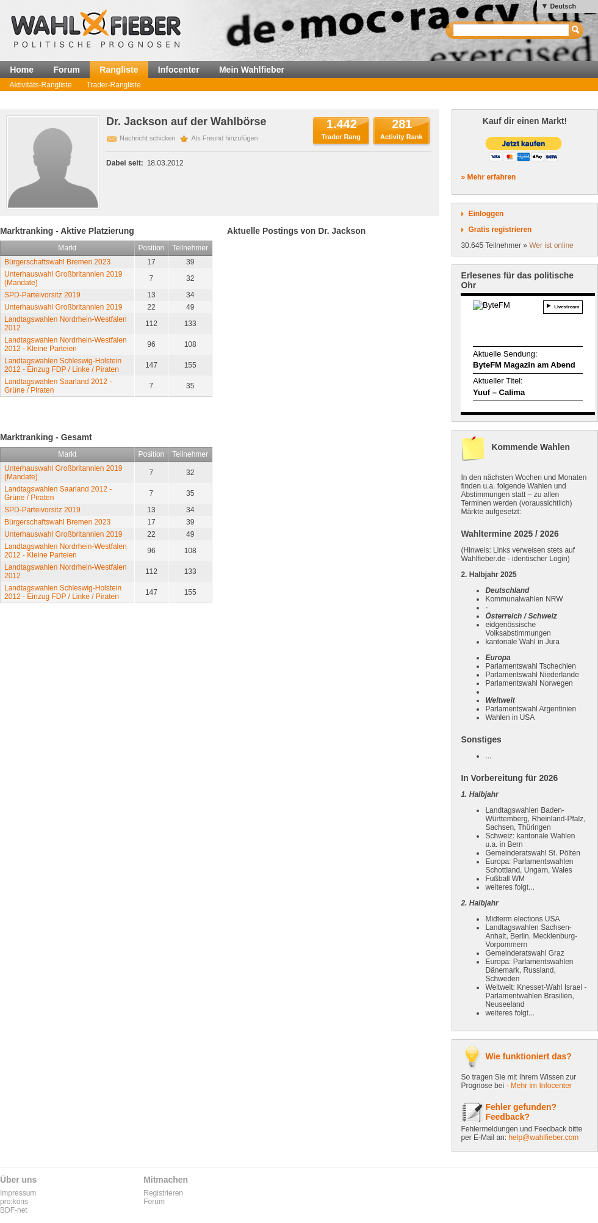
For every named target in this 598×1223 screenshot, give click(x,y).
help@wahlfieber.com (543, 1137)
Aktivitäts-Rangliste (41, 85)
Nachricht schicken (148, 138)
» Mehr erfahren (488, 177)
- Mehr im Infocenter (538, 1085)
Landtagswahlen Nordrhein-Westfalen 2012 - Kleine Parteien (65, 344)
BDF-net (13, 1210)
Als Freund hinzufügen (225, 138)
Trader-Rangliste (114, 85)
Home (22, 69)
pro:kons (14, 1201)
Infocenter (179, 69)
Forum (66, 69)
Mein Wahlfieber (251, 69)
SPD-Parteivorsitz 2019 (42, 295)
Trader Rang (341, 136)
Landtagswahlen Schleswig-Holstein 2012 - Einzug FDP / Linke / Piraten (62, 365)
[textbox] (512, 30)
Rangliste (118, 69)
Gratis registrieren (499, 229)
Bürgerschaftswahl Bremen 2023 (57, 262)
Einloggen (485, 213)
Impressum (18, 1193)
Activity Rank (401, 136)
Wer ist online (551, 245)
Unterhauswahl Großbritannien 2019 (63, 307)
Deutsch (563, 6)
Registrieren (163, 1193)
